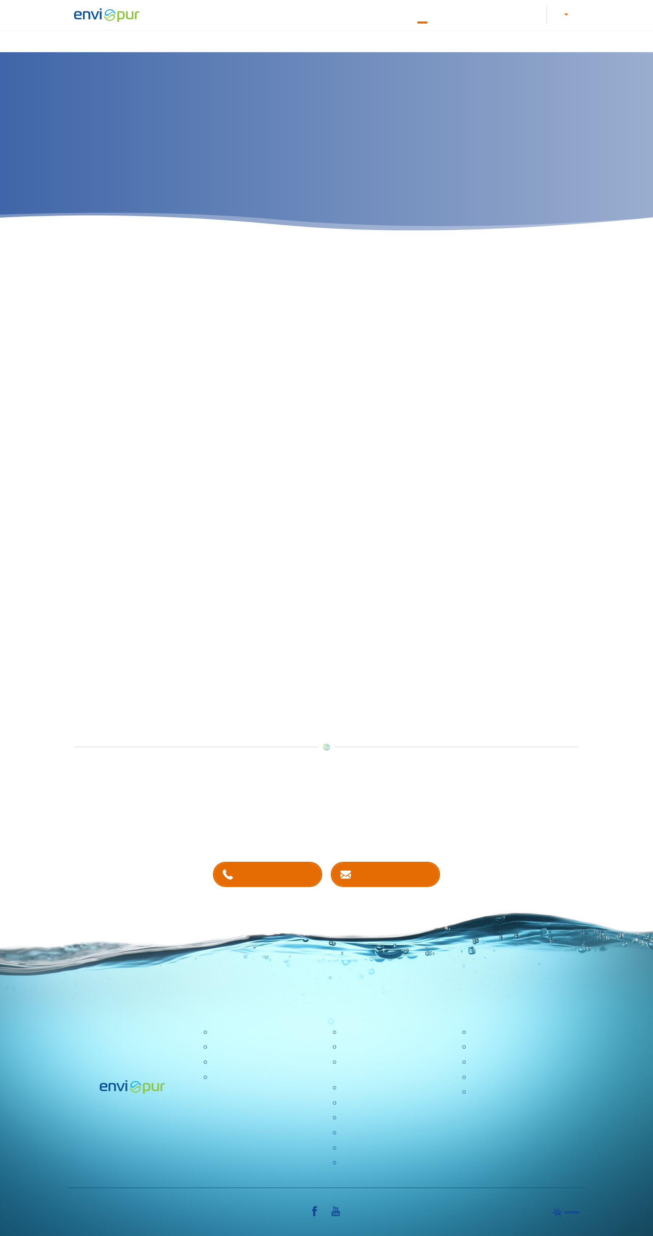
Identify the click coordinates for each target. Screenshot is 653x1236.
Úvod (184, 39)
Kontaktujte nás (393, 872)
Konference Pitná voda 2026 (381, 1161)
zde (79, 539)
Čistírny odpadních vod (244, 1030)
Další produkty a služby (541, 39)
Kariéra (258, 14)
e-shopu (247, 687)
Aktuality (351, 1131)
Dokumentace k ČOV (368, 14)
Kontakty (452, 14)
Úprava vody (312, 39)
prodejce (361, 578)
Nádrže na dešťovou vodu (386, 39)
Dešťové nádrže (234, 1075)
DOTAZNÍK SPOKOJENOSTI (383, 1146)
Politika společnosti (367, 1086)
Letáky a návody (304, 14)
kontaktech (268, 827)
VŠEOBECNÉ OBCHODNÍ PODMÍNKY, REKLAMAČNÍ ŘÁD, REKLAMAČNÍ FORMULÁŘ (519, 1101)
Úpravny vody (230, 1046)
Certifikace (485, 1030)
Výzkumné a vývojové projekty (384, 1101)
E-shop (487, 14)
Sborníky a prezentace (502, 1075)
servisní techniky (115, 668)
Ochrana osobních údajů (375, 1116)
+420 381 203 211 (276, 872)
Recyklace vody (465, 39)
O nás (418, 14)
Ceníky (479, 1046)
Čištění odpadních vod (243, 39)
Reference (525, 14)
